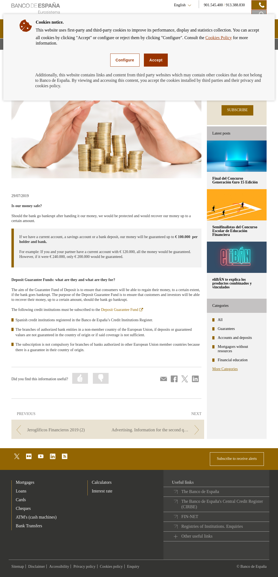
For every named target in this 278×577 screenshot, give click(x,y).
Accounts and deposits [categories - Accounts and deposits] (235, 338)
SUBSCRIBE (237, 110)
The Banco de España (200, 491)
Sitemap (17, 566)
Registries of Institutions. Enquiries (212, 526)
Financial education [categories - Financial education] (233, 360)
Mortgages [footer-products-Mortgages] (25, 482)
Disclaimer (36, 566)
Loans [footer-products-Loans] (21, 491)
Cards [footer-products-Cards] (21, 499)
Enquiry (133, 566)
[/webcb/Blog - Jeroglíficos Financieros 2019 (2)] (59, 430)
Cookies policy (111, 566)
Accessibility (59, 566)
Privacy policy (84, 566)
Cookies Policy (219, 37)
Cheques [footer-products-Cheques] (23, 508)
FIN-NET (189, 516)
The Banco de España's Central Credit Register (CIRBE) (222, 504)
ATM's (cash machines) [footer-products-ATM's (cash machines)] (36, 517)
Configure (125, 60)
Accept (155, 60)
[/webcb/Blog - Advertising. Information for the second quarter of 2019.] (156, 430)
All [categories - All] (220, 320)
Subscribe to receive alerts (237, 459)
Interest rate (102, 491)
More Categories (225, 369)
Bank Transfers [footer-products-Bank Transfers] (29, 525)
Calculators (102, 482)
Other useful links (197, 536)
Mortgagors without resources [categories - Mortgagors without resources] (233, 349)
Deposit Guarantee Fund (122, 310)
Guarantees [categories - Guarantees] (226, 329)
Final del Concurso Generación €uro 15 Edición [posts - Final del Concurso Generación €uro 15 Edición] (235, 180)
